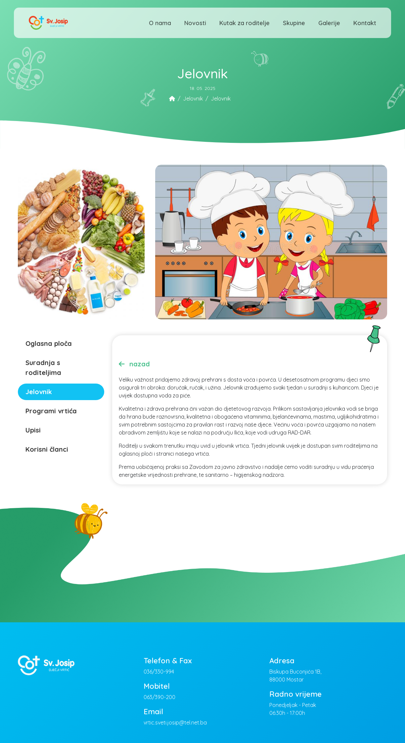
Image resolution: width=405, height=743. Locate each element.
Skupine (294, 23)
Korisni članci (46, 449)
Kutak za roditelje (244, 23)
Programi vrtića (51, 411)
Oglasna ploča (48, 343)
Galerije (329, 23)
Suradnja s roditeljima (43, 367)
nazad (134, 364)
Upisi (33, 430)
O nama (160, 23)
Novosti (195, 23)
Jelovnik (193, 98)
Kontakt (364, 23)
